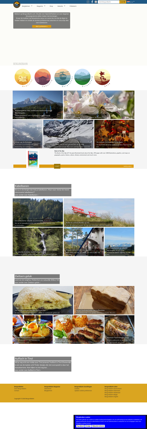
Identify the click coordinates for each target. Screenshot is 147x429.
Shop (51, 6)
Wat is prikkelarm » (42, 26)
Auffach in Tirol (34, 370)
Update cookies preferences (83, 390)
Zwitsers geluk (33, 282)
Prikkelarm (73, 6)
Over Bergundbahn (20, 388)
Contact (16, 390)
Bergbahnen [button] (26, 6)
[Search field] (112, 2)
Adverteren (47, 388)
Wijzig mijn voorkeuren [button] (98, 426)
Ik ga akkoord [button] (80, 426)
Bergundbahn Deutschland (113, 388)
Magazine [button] (40, 6)
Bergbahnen (48, 390)
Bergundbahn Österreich (112, 390)
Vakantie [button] (60, 6)
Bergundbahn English (111, 396)
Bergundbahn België (111, 394)
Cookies (76, 388)
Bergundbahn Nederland (112, 392)
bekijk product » (128, 166)
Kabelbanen (32, 195)
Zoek (122, 2)
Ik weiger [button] (88, 426)
